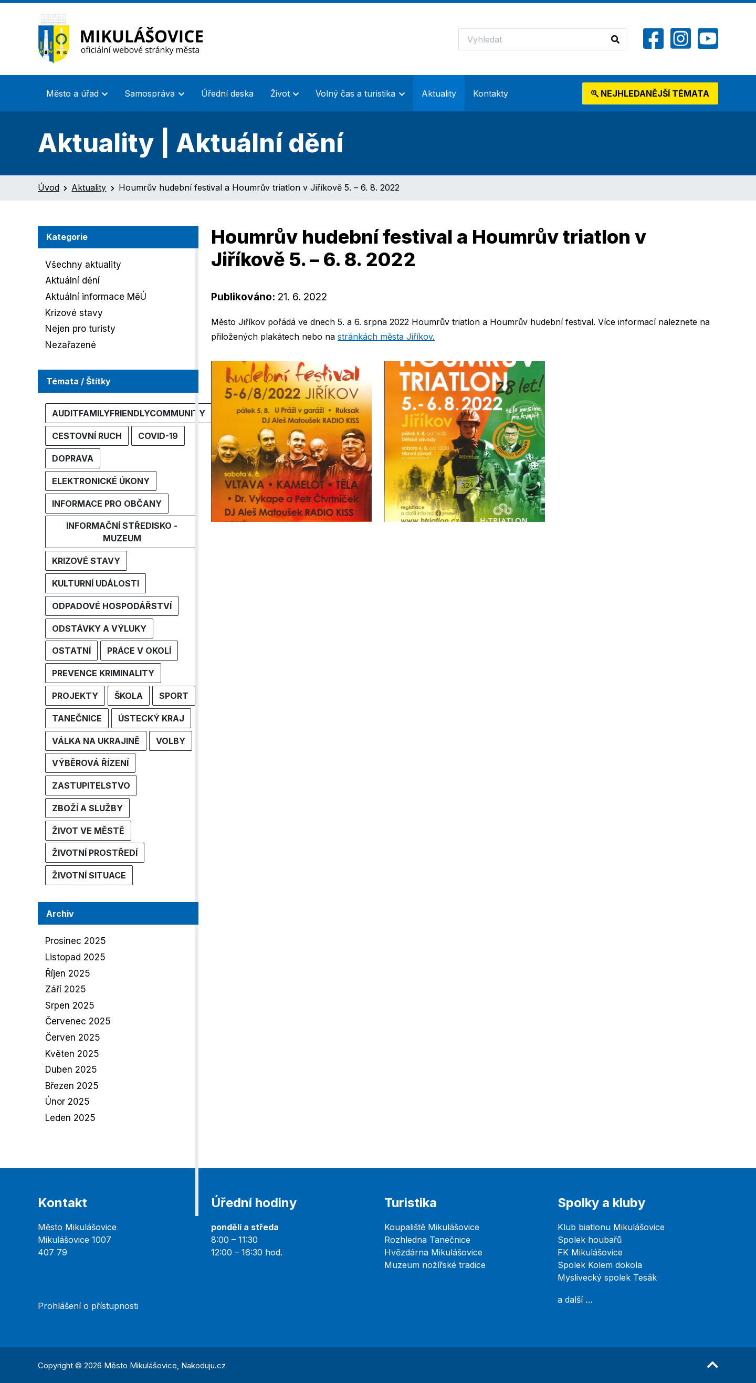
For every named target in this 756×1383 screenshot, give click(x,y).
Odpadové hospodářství (112, 606)
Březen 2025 (72, 1086)
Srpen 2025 (69, 1005)
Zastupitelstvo (91, 785)
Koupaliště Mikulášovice (431, 1227)
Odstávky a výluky (99, 628)
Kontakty (490, 93)
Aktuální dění (72, 280)
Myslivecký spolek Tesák (607, 1277)
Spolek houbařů (590, 1239)
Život (280, 93)
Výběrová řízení (90, 763)
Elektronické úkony (101, 481)
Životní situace (89, 875)
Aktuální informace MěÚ (95, 296)
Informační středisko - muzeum (121, 531)
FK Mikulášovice (590, 1252)
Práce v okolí (139, 650)
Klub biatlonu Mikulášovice (611, 1227)
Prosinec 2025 (75, 941)
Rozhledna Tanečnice (427, 1239)
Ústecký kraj (151, 718)
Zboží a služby (87, 808)
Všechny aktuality (83, 264)
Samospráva (149, 93)
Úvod (48, 187)
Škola (128, 695)
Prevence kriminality (103, 673)
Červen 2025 (72, 1037)
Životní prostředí (95, 852)
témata (650, 93)
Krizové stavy (74, 313)
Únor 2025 (67, 1101)
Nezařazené (70, 345)
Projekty (75, 695)
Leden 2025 (70, 1118)
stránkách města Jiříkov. (386, 336)
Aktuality (439, 93)
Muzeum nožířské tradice (435, 1265)
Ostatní (71, 650)
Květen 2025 (72, 1054)
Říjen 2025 (67, 973)
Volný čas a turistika (355, 93)
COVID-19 (158, 436)
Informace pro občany (107, 503)
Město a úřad (72, 93)
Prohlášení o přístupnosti (88, 1306)
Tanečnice (77, 718)
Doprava (72, 458)
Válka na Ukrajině (96, 741)
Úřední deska (227, 93)
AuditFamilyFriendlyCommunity (128, 413)
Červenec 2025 (78, 1021)
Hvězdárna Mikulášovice (433, 1252)
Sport (173, 695)
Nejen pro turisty (80, 328)
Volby (170, 741)
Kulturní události (95, 583)
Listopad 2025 (75, 957)
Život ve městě (88, 830)
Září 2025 (65, 989)
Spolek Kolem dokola (600, 1265)
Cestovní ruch (87, 436)
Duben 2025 (71, 1069)
